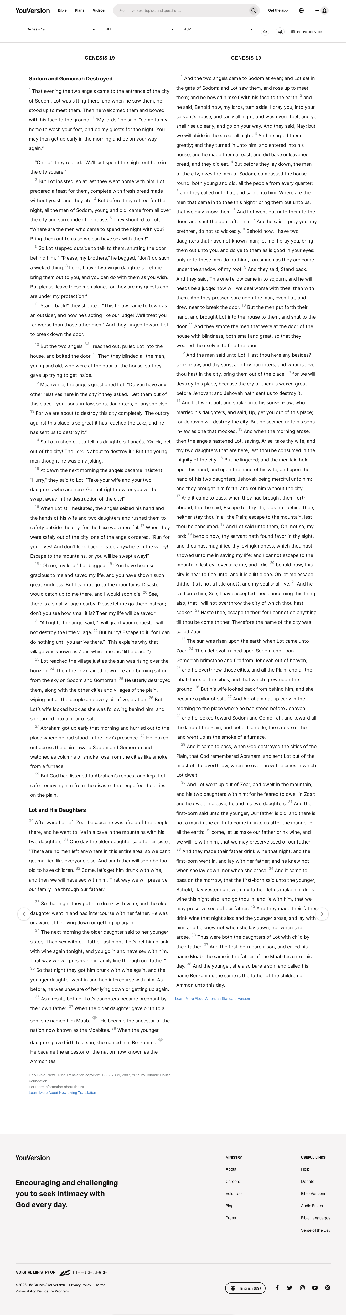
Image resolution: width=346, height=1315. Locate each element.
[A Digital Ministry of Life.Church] (173, 1270)
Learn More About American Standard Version (212, 998)
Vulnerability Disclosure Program (42, 1291)
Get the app (278, 10)
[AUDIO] (265, 32)
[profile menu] (321, 10)
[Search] (180, 10)
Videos (99, 10)
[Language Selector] (301, 10)
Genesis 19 (62, 29)
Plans (79, 10)
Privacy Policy (80, 1285)
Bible (62, 10)
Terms (100, 1285)
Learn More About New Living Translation (62, 1093)
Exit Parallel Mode (306, 32)
